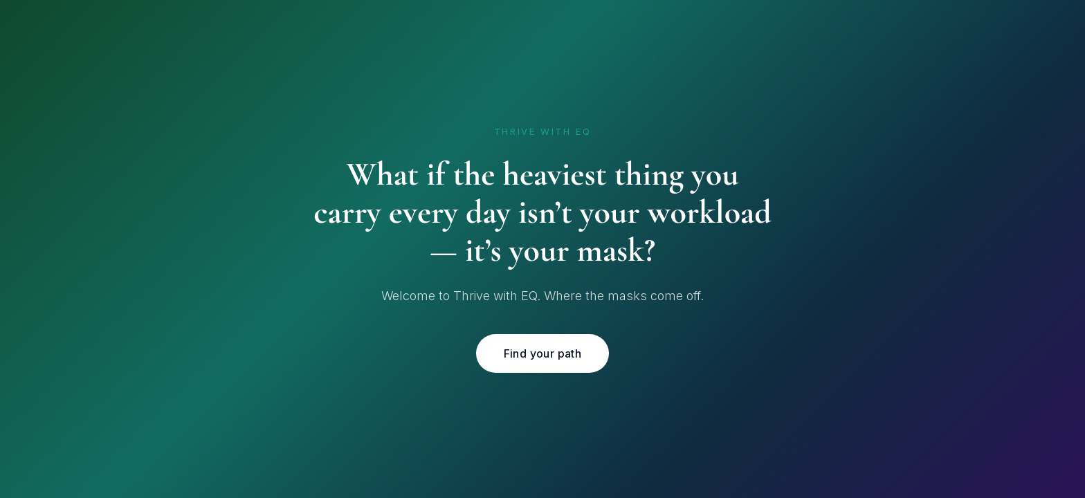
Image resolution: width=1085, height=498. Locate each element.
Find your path (543, 353)
